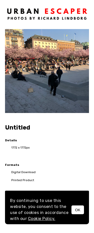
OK (77, 210)
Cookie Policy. (41, 218)
